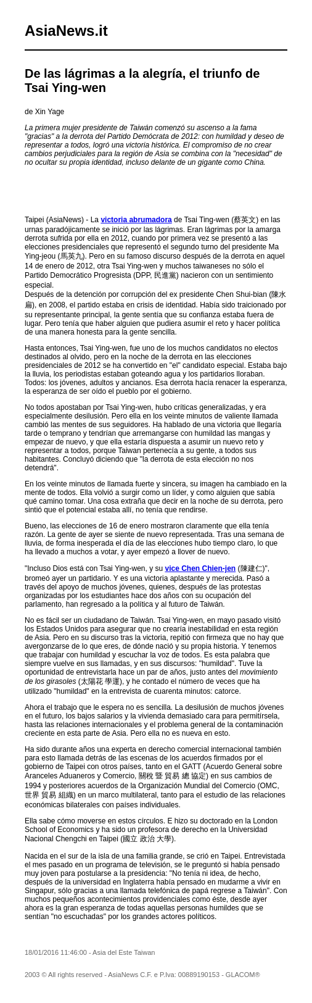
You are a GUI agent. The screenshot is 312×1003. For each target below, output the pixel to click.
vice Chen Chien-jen (200, 568)
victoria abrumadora (136, 219)
